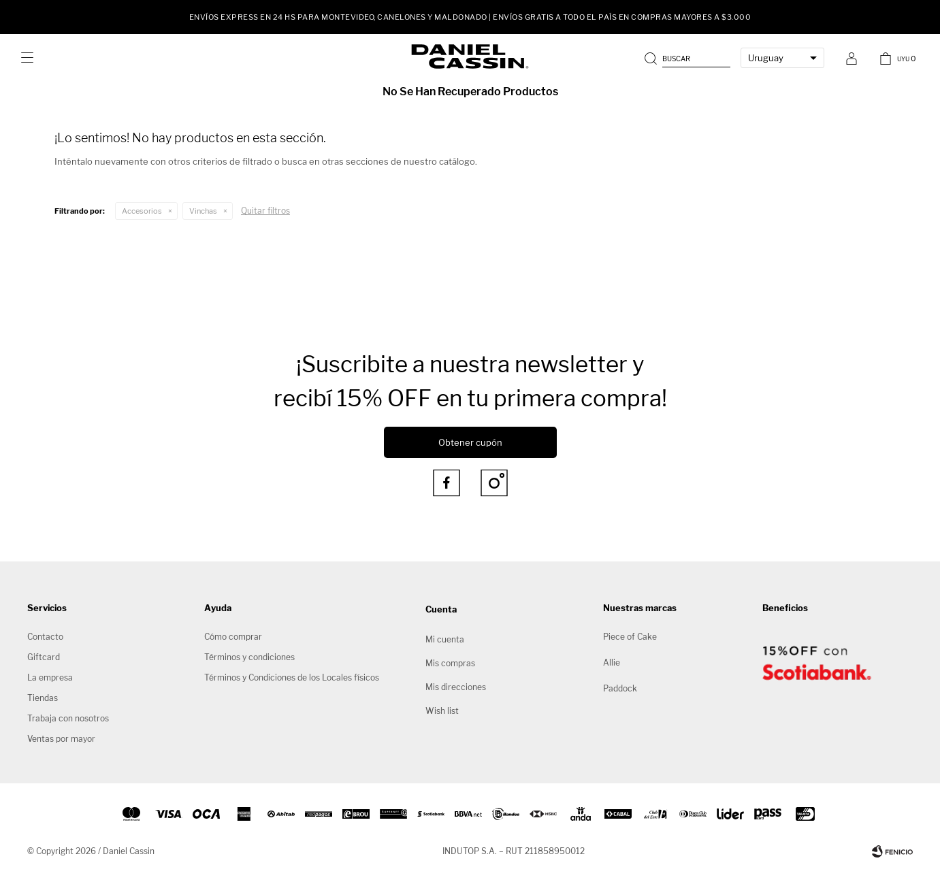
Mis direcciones (455, 687)
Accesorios (142, 211)
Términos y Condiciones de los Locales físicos (291, 677)
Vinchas (203, 211)
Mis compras (450, 663)
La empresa (50, 677)
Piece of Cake (630, 637)
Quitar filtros (265, 211)
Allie (611, 662)
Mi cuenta (444, 639)
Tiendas (42, 698)
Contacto (45, 637)
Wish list (442, 711)
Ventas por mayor (61, 739)
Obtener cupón (470, 442)
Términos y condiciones (249, 657)
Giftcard (43, 657)
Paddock (620, 688)
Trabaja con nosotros (68, 718)
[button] (689, 58)
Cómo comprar (233, 637)
